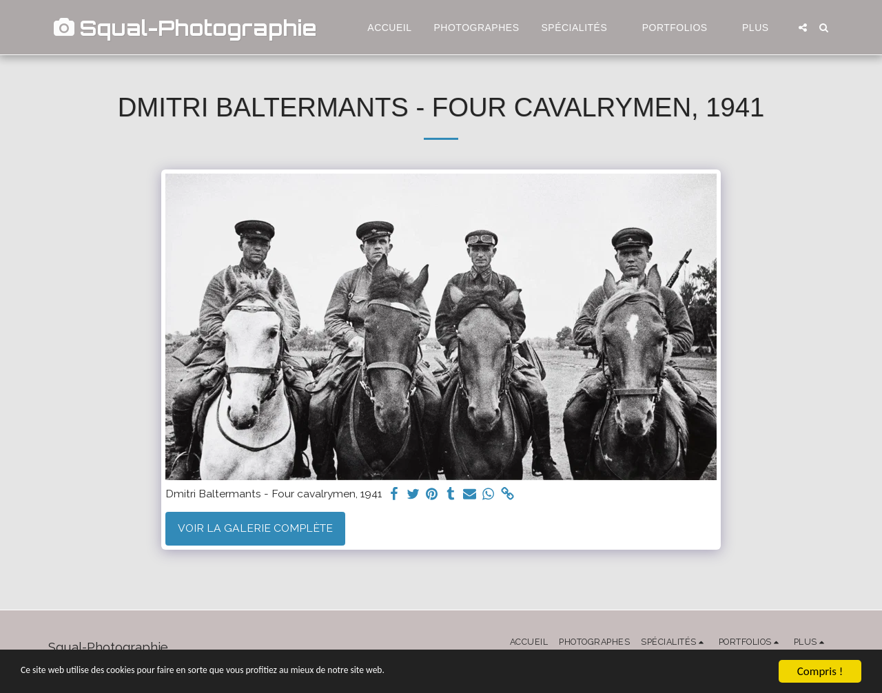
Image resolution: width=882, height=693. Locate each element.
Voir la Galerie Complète (255, 528)
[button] (580, 28)
